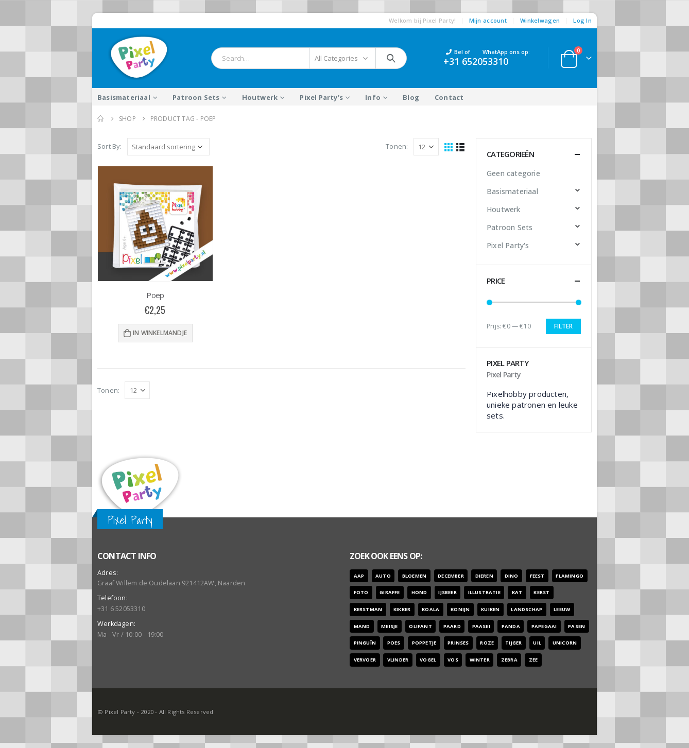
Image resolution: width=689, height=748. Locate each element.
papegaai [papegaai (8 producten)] (544, 626)
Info (373, 97)
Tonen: (397, 146)
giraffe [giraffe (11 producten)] (390, 592)
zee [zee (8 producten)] (533, 659)
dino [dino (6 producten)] (512, 575)
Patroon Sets (196, 97)
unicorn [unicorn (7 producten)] (565, 642)
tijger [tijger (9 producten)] (513, 642)
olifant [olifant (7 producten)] (420, 626)
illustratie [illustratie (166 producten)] (484, 592)
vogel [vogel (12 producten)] (428, 659)
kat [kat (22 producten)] (517, 592)
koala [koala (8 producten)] (430, 609)
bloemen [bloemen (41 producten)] (414, 575)
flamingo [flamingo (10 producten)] (569, 575)
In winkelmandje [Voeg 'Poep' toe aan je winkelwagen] (160, 332)
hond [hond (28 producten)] (419, 592)
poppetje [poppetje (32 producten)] (424, 642)
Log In (582, 20)
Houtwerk (260, 97)
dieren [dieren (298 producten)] (484, 575)
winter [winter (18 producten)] (480, 659)
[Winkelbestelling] (168, 146)
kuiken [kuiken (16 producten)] (490, 609)
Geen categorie (513, 173)
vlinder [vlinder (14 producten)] (397, 659)
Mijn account (488, 20)
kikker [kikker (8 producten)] (401, 609)
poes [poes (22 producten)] (394, 642)
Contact (449, 97)
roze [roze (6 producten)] (487, 642)
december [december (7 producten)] (451, 575)
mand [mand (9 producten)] (362, 626)
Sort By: (109, 146)
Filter (563, 326)
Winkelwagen (540, 20)
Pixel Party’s (321, 97)
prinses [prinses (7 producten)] (458, 642)
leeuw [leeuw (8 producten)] (562, 609)
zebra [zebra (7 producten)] (509, 659)
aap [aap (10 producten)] (359, 575)
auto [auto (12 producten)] (383, 575)
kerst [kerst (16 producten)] (541, 592)
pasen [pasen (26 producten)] (576, 626)
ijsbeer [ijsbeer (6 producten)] (447, 592)
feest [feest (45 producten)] (537, 575)
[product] (155, 223)
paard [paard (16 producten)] (452, 626)
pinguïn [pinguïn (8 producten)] (365, 642)
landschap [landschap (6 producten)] (526, 609)
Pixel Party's (508, 245)
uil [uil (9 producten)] (537, 642)
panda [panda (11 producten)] (511, 626)
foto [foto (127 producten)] (361, 592)
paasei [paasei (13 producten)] (481, 626)
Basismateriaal (123, 97)
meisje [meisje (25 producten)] (389, 626)
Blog (411, 97)
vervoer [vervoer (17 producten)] (365, 659)
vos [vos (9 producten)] (452, 659)
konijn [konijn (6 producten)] (460, 609)
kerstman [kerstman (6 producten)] (368, 609)
